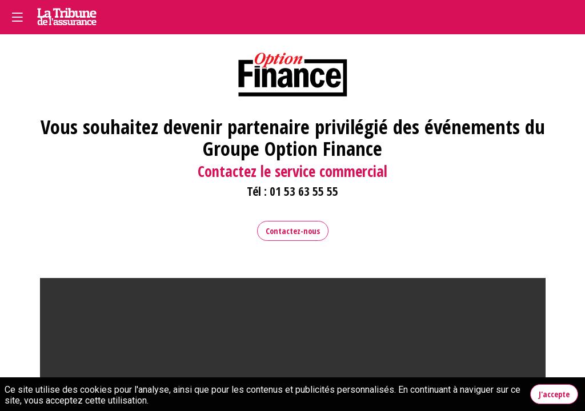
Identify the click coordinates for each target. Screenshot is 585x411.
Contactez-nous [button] (293, 230)
